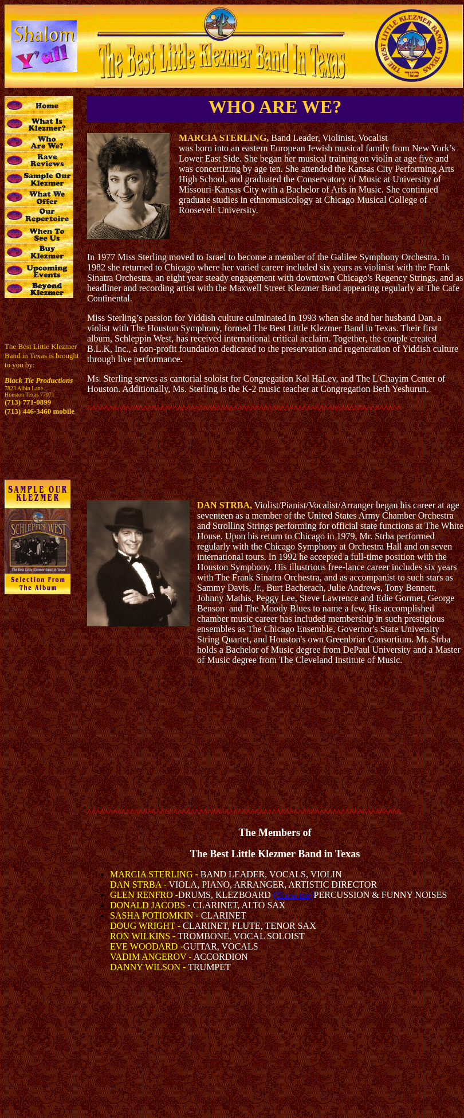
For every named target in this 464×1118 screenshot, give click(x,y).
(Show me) (293, 895)
